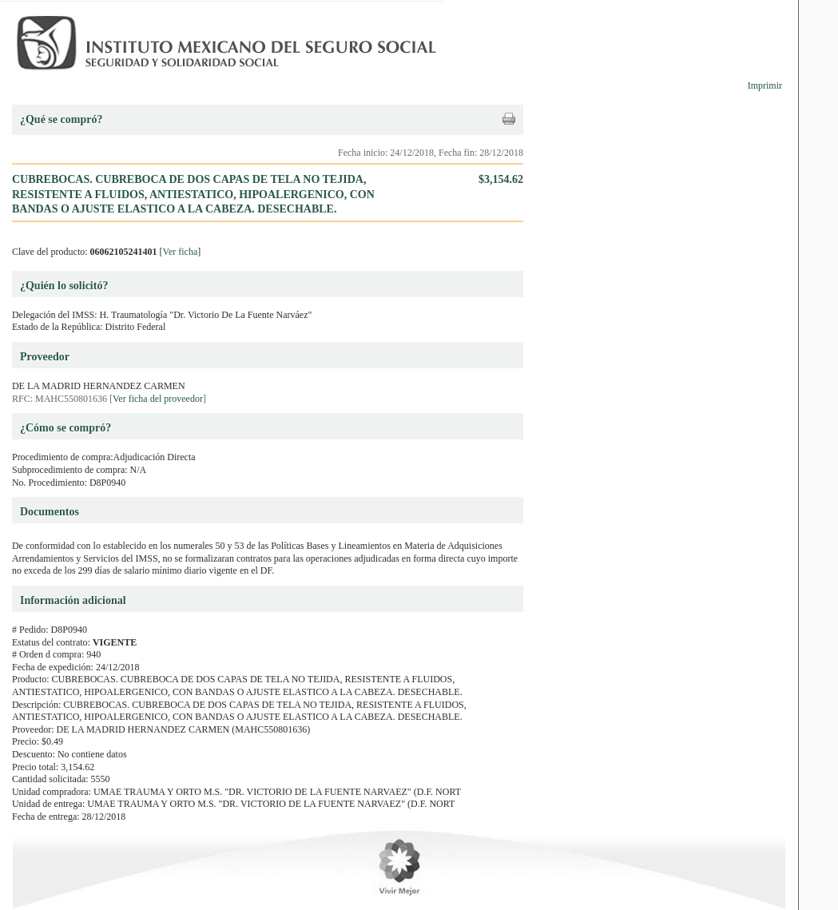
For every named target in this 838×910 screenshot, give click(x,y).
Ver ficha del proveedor (158, 398)
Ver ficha (180, 251)
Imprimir (765, 85)
